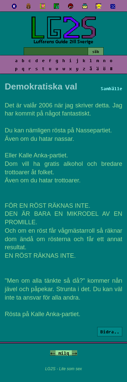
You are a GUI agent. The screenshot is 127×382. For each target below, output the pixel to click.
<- (53, 353)
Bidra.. (109, 331)
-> (74, 353)
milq (63, 353)
